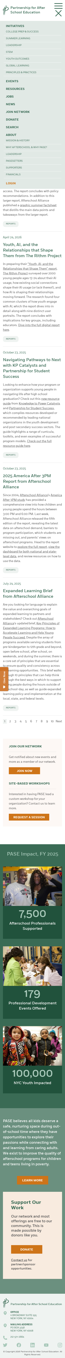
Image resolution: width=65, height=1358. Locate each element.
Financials (13, 174)
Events (12, 81)
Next (59, 721)
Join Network (18, 112)
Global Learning (17, 65)
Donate (12, 119)
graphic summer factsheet (38, 205)
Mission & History (18, 140)
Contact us (19, 1260)
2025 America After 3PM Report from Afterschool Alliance (27, 481)
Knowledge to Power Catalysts (39, 403)
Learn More (32, 1180)
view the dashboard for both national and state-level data (31, 552)
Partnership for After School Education (27, 10)
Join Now (24, 771)
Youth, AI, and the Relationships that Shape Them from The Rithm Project (32, 250)
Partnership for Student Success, (32, 408)
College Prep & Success (22, 31)
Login (11, 183)
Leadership (13, 45)
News (10, 104)
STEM (9, 52)
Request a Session (29, 817)
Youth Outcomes (17, 59)
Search (12, 127)
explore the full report (32, 547)
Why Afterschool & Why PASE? (26, 147)
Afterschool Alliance (34, 495)
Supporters (14, 168)
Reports (11, 224)
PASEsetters (14, 161)
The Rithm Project (15, 273)
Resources (15, 89)
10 (52, 721)
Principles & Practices (21, 72)
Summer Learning (18, 38)
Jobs (10, 96)
